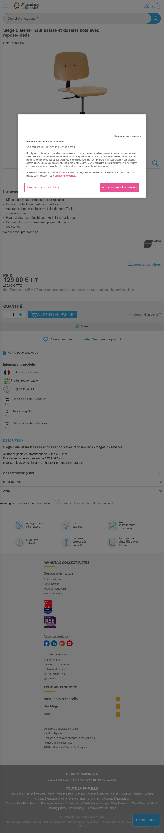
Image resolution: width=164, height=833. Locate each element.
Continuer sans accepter (128, 136)
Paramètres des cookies (43, 187)
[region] (82, 156)
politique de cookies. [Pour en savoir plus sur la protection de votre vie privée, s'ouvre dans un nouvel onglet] (65, 176)
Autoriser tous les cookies (119, 187)
